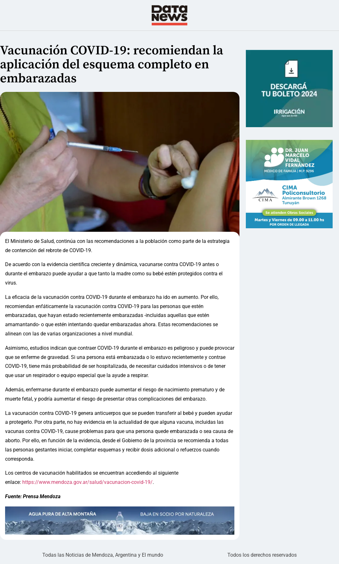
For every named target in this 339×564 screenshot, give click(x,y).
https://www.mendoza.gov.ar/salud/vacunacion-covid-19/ (87, 482)
